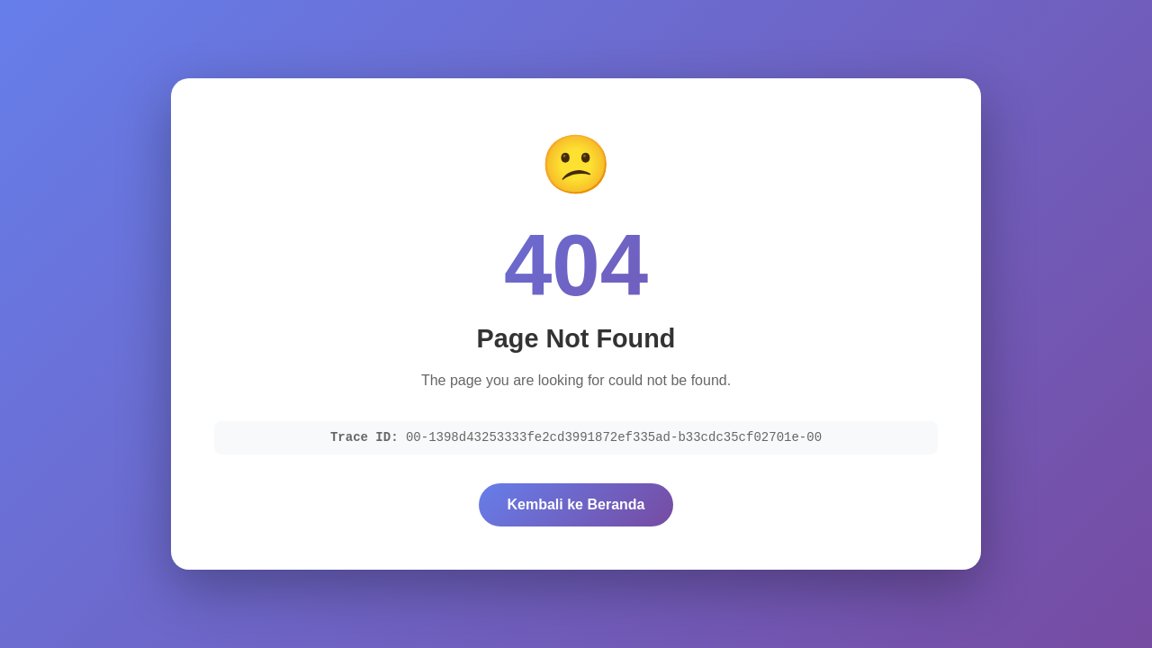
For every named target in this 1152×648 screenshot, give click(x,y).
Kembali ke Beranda (576, 504)
